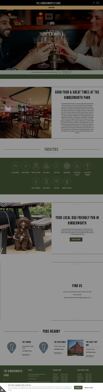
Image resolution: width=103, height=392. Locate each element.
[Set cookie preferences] (3, 389)
